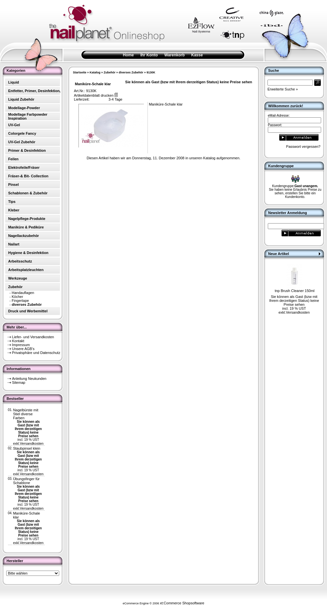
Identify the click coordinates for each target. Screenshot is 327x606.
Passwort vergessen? (303, 146)
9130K (150, 72)
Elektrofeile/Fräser (24, 167)
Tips (11, 202)
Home (128, 55)
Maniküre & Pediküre (26, 227)
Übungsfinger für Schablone (26, 481)
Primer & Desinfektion (27, 150)
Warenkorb (174, 55)
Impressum (21, 345)
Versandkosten (31, 443)
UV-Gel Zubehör (21, 142)
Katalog (95, 72)
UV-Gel (14, 125)
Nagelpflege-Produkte (26, 219)
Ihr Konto (149, 55)
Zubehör (109, 72)
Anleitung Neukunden (29, 379)
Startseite (79, 72)
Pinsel (13, 184)
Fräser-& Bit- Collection (28, 176)
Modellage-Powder (24, 108)
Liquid (13, 82)
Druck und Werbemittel (27, 311)
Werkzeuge (17, 278)
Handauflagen (23, 293)
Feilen (13, 159)
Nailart (13, 244)
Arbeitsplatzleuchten (25, 270)
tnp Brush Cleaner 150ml (295, 291)
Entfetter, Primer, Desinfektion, (34, 91)
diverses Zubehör (131, 72)
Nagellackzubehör (23, 236)
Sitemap (18, 382)
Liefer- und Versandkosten (33, 337)
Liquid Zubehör (21, 99)
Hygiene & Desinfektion (28, 253)
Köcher (17, 297)
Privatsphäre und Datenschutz (36, 353)
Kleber (13, 210)
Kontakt (18, 341)
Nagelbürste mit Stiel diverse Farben (25, 414)
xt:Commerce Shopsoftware (182, 603)
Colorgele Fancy (22, 133)
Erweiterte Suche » (282, 89)
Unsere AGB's (23, 349)
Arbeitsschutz (20, 261)
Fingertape (20, 301)
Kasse (197, 55)
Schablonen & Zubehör (27, 193)
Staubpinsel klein (26, 448)
